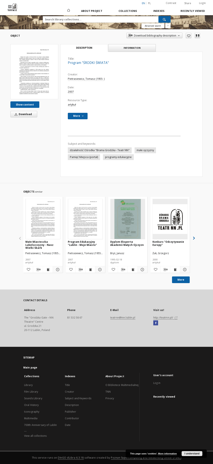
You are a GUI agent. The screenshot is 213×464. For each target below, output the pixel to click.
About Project (91, 11)
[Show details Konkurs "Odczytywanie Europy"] (184, 269)
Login (202, 3)
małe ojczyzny (145, 150)
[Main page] (68, 10)
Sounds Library (33, 398)
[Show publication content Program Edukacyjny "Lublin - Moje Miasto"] (90, 269)
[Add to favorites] (188, 35)
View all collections (35, 436)
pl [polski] (149, 3)
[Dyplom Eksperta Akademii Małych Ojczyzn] (127, 219)
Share (187, 3)
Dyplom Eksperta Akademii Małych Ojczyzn (127, 243)
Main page (30, 367)
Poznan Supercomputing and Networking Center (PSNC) (146, 457)
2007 (71, 91)
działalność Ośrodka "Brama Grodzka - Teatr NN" (100, 150)
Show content (25, 104)
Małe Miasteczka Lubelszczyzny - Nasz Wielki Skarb (39, 244)
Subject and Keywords (78, 398)
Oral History (31, 405)
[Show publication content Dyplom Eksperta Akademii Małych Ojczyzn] (132, 269)
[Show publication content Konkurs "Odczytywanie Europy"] (175, 269)
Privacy (109, 398)
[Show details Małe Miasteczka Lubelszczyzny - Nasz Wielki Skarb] (57, 269)
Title (67, 385)
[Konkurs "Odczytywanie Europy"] (170, 219)
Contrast (171, 3)
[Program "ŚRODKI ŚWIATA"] (34, 71)
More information (167, 453)
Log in (157, 383)
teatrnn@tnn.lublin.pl (122, 317)
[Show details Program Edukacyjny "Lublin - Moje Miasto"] (99, 269)
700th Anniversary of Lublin (40, 425)
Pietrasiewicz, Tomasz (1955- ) (86, 79)
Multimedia (30, 418)
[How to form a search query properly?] (168, 25)
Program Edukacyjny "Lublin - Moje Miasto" (82, 243)
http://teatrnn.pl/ (165, 317)
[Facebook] (155, 323)
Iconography (31, 411)
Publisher (70, 411)
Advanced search (153, 25)
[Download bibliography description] (38, 269)
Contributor (72, 418)
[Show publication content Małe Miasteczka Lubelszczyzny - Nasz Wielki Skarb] (48, 269)
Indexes (159, 11)
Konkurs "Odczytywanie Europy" (168, 243)
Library (28, 385)
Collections (128, 11)
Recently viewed (193, 11)
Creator (69, 391)
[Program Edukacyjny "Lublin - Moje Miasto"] (85, 219)
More (180, 279)
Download (22, 114)
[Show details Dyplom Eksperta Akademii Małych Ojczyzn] (142, 269)
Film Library (31, 391)
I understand (192, 453)
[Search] (165, 19)
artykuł (72, 104)
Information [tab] (132, 47)
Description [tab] (84, 47)
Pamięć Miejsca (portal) (84, 157)
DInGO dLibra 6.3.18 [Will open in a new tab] (71, 457)
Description (72, 405)
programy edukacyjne (118, 157)
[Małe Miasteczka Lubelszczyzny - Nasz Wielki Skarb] (43, 219)
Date (68, 425)
